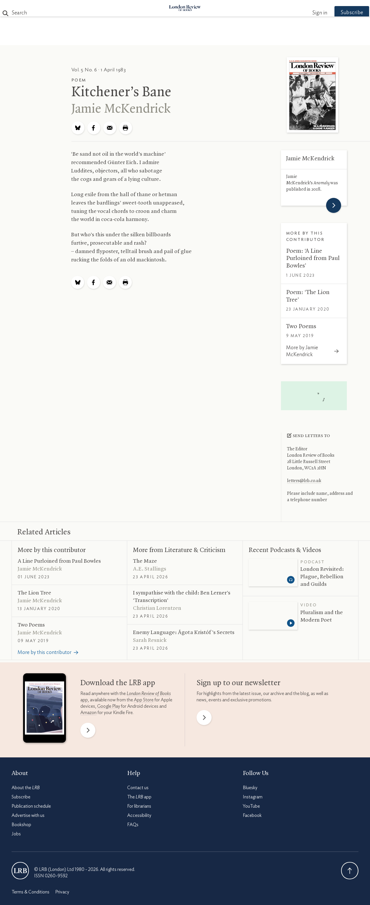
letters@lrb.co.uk (304, 481)
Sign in (309, 13)
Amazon (88, 712)
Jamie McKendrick (121, 109)
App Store (143, 700)
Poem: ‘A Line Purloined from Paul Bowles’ (313, 258)
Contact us (138, 787)
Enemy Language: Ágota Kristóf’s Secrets (183, 632)
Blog (141, 38)
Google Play (108, 706)
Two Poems (301, 326)
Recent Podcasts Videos (285, 550)
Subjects (114, 38)
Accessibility (139, 815)
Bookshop (21, 824)
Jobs (16, 834)
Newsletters (285, 38)
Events (228, 38)
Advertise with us (28, 815)
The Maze (145, 561)
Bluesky (250, 787)
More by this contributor (52, 550)
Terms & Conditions (30, 892)
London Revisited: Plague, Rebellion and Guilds (322, 576)
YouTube (251, 806)
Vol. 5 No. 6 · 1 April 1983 (98, 69)
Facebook (252, 815)
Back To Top (349, 870)
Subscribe (341, 12)
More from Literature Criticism (179, 550)
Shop (252, 38)
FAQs (132, 824)
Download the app (117, 683)
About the (26, 787)
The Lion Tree (34, 593)
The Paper (80, 38)
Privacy (62, 892)
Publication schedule (31, 806)
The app (139, 797)
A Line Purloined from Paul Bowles (59, 561)
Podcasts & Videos (183, 38)
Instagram (252, 797)
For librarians (139, 806)
